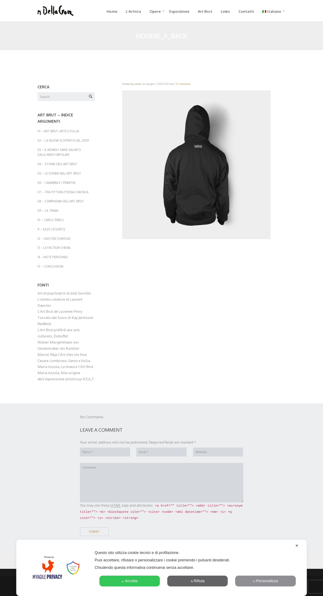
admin (138, 85)
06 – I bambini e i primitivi (56, 184)
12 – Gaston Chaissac (54, 240)
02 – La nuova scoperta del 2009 (63, 142)
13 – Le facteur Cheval (54, 249)
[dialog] (161, 568)
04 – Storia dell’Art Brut (57, 165)
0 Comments (183, 85)
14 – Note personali (53, 258)
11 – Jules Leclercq (51, 230)
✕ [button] (296, 546)
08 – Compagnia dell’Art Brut (61, 202)
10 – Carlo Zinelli (51, 221)
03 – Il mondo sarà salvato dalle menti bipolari (59, 153)
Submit (94, 533)
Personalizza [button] (265, 581)
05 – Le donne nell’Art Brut (59, 175)
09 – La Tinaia (48, 212)
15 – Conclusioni (50, 268)
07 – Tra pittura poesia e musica (63, 193)
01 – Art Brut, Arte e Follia (58, 132)
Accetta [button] (130, 581)
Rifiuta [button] (197, 581)
